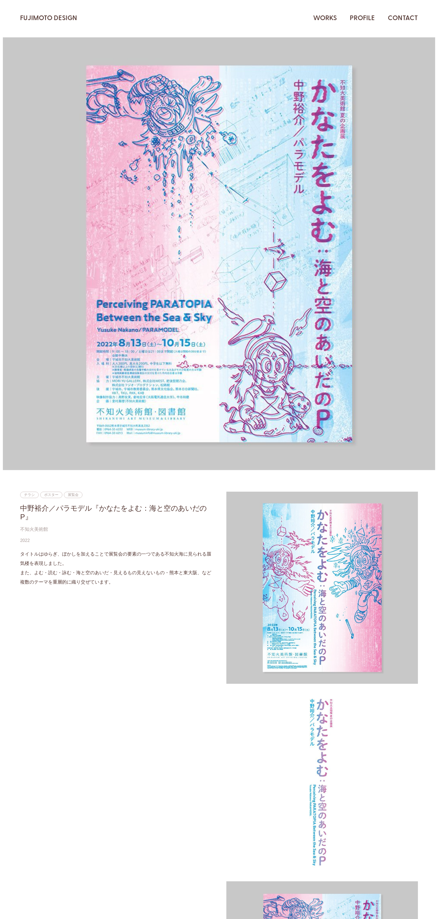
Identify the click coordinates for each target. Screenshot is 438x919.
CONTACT (403, 18)
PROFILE (362, 18)
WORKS (325, 18)
